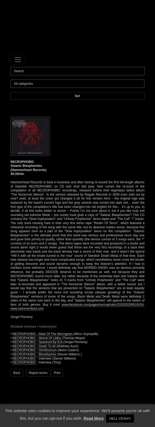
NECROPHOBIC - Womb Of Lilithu (37, 338)
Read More (94, 418)
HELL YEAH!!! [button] (120, 418)
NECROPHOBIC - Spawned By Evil (38, 342)
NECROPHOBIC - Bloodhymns (34, 354)
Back (16, 373)
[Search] (77, 71)
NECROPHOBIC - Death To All (34, 346)
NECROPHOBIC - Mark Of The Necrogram (43, 334)
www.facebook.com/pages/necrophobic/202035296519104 (103, 304)
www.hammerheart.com (27, 308)
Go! (77, 96)
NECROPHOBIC (24, 358)
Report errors (38, 373)
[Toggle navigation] (18, 59)
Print (57, 373)
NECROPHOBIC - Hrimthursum (35, 350)
